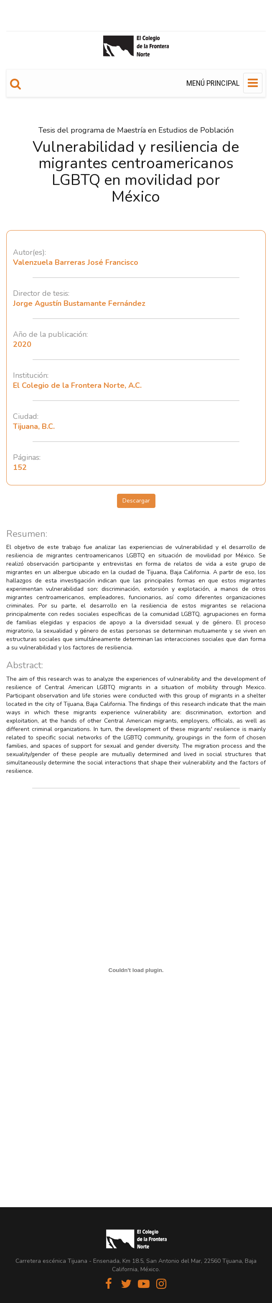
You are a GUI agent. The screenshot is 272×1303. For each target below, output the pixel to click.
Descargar (136, 501)
